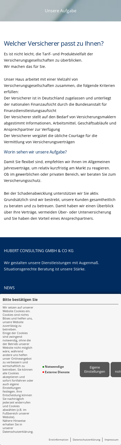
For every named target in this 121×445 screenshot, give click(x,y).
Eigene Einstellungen (94, 369)
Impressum (111, 439)
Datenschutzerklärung (86, 439)
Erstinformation (58, 439)
